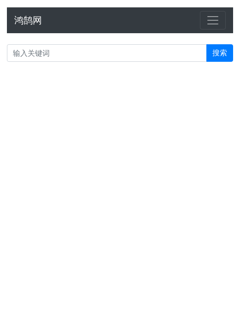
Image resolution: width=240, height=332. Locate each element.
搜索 (219, 52)
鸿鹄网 (28, 20)
